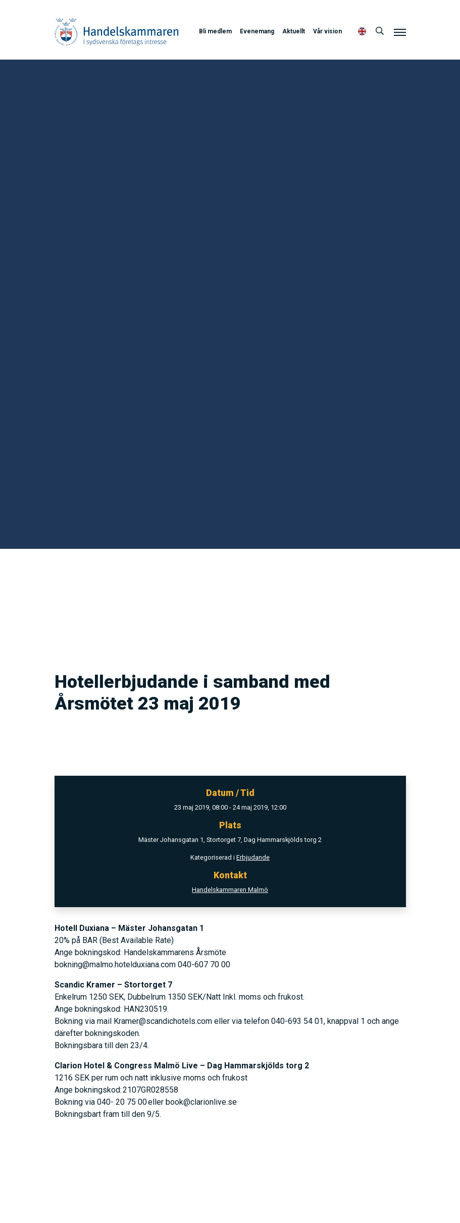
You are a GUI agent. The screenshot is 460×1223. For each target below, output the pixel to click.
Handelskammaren (116, 31)
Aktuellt (293, 31)
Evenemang (257, 31)
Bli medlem (215, 31)
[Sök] (379, 31)
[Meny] (400, 31)
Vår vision (327, 31)
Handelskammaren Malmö (230, 889)
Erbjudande (253, 857)
